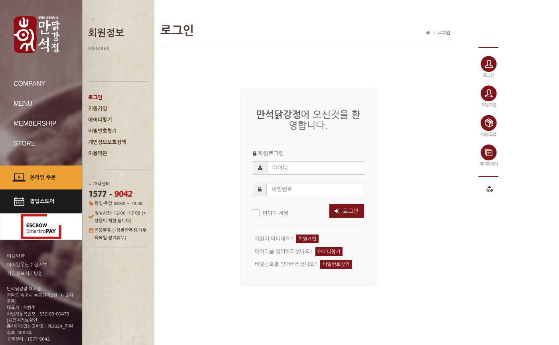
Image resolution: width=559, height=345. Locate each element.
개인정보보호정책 (107, 142)
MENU (23, 103)
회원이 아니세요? (274, 238)
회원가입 (97, 108)
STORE (24, 143)
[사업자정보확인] (23, 320)
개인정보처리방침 (25, 273)
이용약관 (97, 153)
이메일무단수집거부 (27, 264)
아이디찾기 (100, 119)
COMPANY (29, 83)
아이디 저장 (271, 212)
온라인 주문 (43, 177)
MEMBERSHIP (35, 123)
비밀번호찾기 (102, 131)
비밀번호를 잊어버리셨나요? (286, 263)
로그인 (95, 97)
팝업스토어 (42, 201)
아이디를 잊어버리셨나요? (284, 251)
